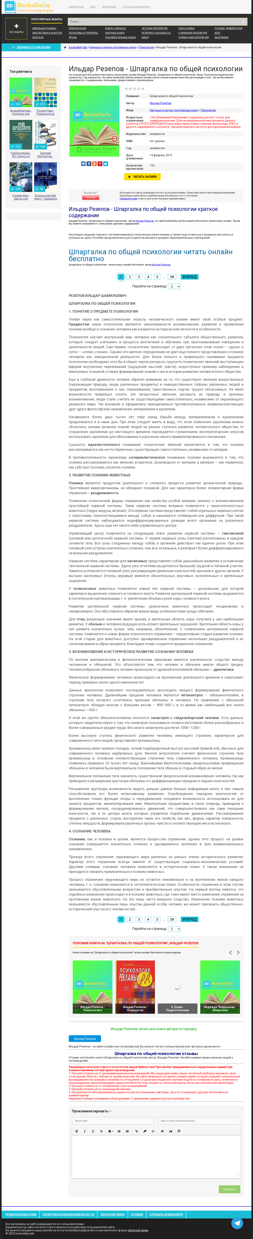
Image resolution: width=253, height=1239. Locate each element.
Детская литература (154, 28)
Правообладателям (21, 1214)
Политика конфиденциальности (68, 1214)
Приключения (77, 28)
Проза (73, 37)
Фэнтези (37, 37)
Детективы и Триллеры (83, 33)
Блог (93, 7)
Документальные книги (120, 37)
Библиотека (76, 7)
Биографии (109, 7)
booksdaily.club (31, 7)
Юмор (145, 37)
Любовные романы (44, 28)
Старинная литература (192, 33)
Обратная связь (112, 1214)
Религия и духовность (156, 33)
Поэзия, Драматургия (228, 28)
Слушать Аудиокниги (136, 7)
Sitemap (137, 1214)
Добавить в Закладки (31, 47)
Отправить (229, 1189)
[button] (76, 1131)
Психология (208, 110)
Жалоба (90, 197)
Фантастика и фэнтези (47, 33)
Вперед (189, 277)
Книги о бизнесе (115, 28)
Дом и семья (186, 28)
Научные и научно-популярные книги (174, 110)
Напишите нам (128, 198)
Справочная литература (193, 37)
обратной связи (138, 1230)
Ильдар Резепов (160, 103)
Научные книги (115, 33)
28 (172, 277)
